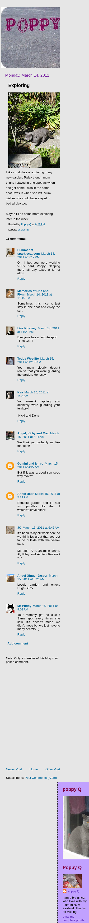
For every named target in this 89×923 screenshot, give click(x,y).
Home (33, 769)
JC (19, 527)
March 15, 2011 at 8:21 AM (37, 577)
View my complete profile (73, 918)
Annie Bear (25, 494)
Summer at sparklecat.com (28, 251)
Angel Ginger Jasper (32, 575)
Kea (20, 392)
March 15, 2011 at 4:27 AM (38, 465)
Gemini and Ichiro (30, 463)
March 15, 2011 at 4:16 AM (38, 435)
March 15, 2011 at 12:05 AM (35, 360)
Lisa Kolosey (26, 328)
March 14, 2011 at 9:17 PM (36, 255)
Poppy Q (73, 891)
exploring (23, 229)
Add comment (18, 643)
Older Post (52, 769)
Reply (21, 278)
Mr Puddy (24, 606)
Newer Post (14, 769)
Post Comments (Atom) (41, 777)
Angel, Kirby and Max (33, 433)
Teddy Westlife (28, 358)
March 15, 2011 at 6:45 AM (41, 527)
